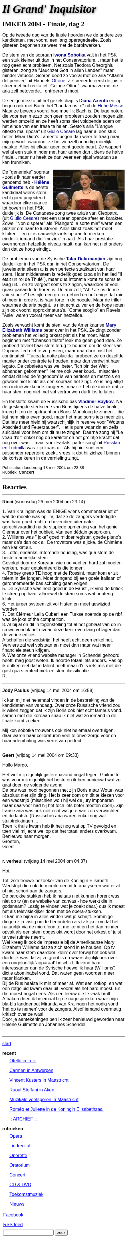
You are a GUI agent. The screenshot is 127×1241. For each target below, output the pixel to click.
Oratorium (19, 1165)
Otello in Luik (22, 1060)
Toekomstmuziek (26, 1194)
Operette (18, 1155)
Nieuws (16, 1204)
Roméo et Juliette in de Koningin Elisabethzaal (56, 1109)
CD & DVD (20, 1184)
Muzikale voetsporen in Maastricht (43, 1099)
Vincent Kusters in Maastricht (38, 1080)
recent (9, 1053)
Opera (15, 1136)
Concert (17, 1174)
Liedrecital (19, 1145)
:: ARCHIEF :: (23, 1119)
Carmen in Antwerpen (31, 1070)
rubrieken (12, 1128)
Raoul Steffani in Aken (31, 1089)
